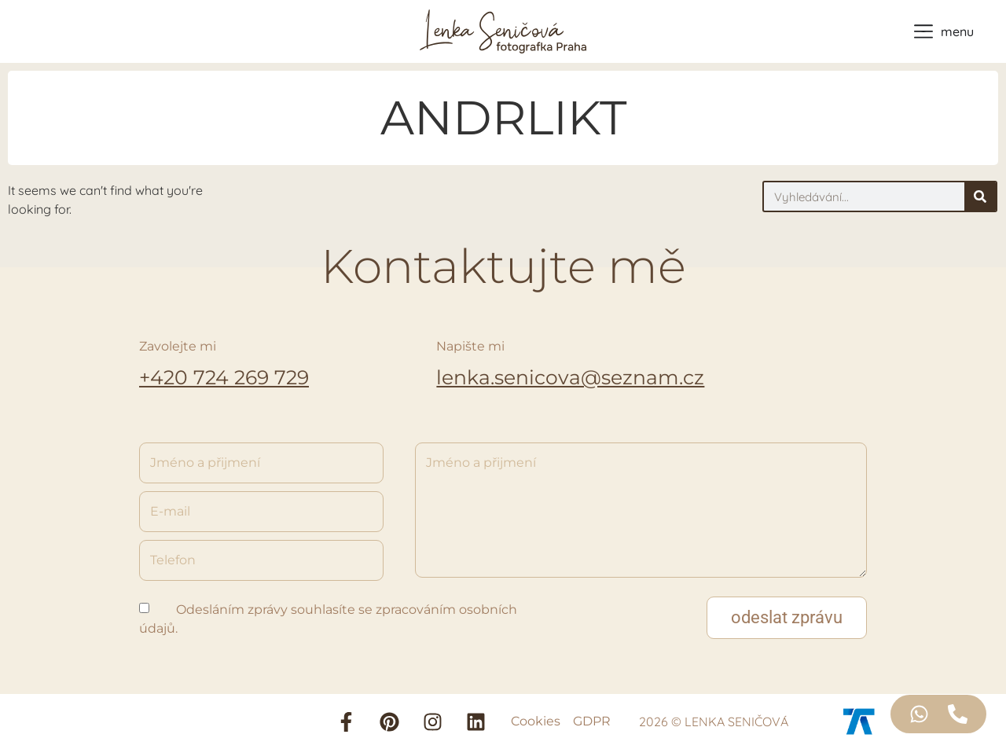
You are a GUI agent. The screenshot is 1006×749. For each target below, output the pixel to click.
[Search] (980, 196)
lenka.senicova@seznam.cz (570, 377)
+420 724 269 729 (224, 377)
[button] (787, 618)
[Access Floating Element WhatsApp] (919, 714)
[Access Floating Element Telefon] (957, 714)
